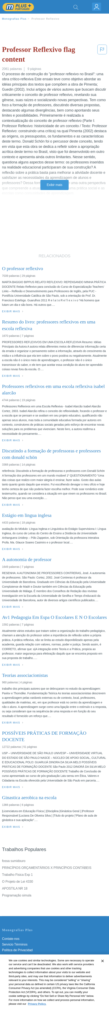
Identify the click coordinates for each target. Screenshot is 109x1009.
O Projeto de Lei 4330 (17, 881)
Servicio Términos (14, 944)
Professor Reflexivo (45, 18)
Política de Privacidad (17, 950)
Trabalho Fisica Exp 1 (17, 874)
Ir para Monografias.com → (22, 983)
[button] (102, 55)
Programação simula (16, 895)
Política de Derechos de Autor (23, 955)
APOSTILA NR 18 (14, 888)
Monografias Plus (14, 18)
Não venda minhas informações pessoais (31, 973)
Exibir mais (54, 185)
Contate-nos (10, 938)
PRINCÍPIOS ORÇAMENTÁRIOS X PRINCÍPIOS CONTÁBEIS (46, 867)
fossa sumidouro (13, 861)
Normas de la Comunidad (20, 961)
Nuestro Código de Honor (20, 967)
